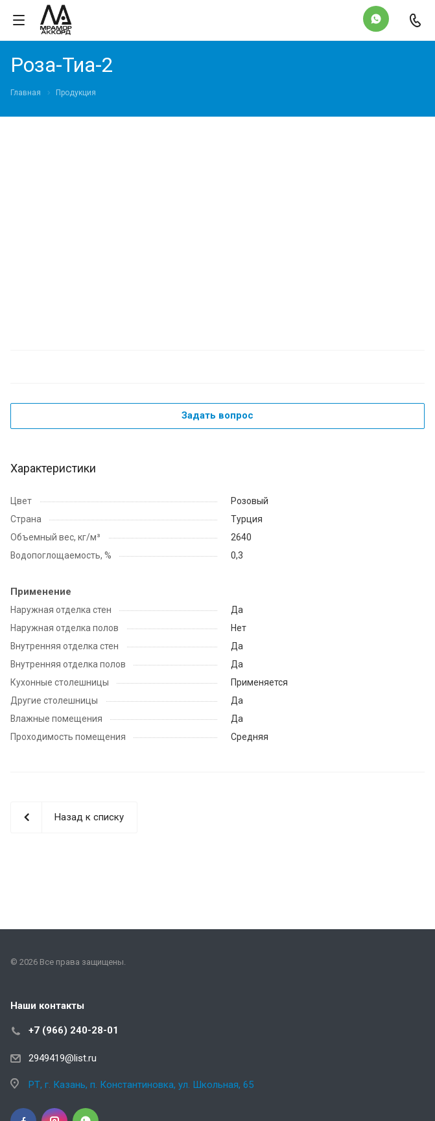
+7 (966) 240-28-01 (74, 1030)
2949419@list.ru (63, 1058)
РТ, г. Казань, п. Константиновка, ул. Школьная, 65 (141, 1085)
